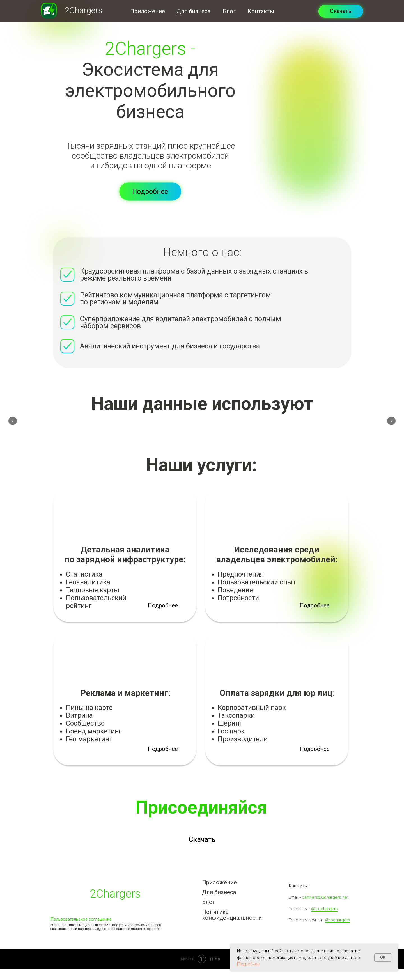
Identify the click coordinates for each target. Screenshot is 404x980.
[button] (150, 191)
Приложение (147, 11)
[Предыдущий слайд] (12, 422)
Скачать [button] (341, 11)
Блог (229, 11)
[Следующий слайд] (391, 422)
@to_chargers (324, 908)
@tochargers (337, 919)
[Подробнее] (249, 964)
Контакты (261, 11)
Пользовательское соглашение (81, 919)
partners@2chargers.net (325, 897)
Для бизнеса (193, 11)
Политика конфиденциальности (232, 914)
